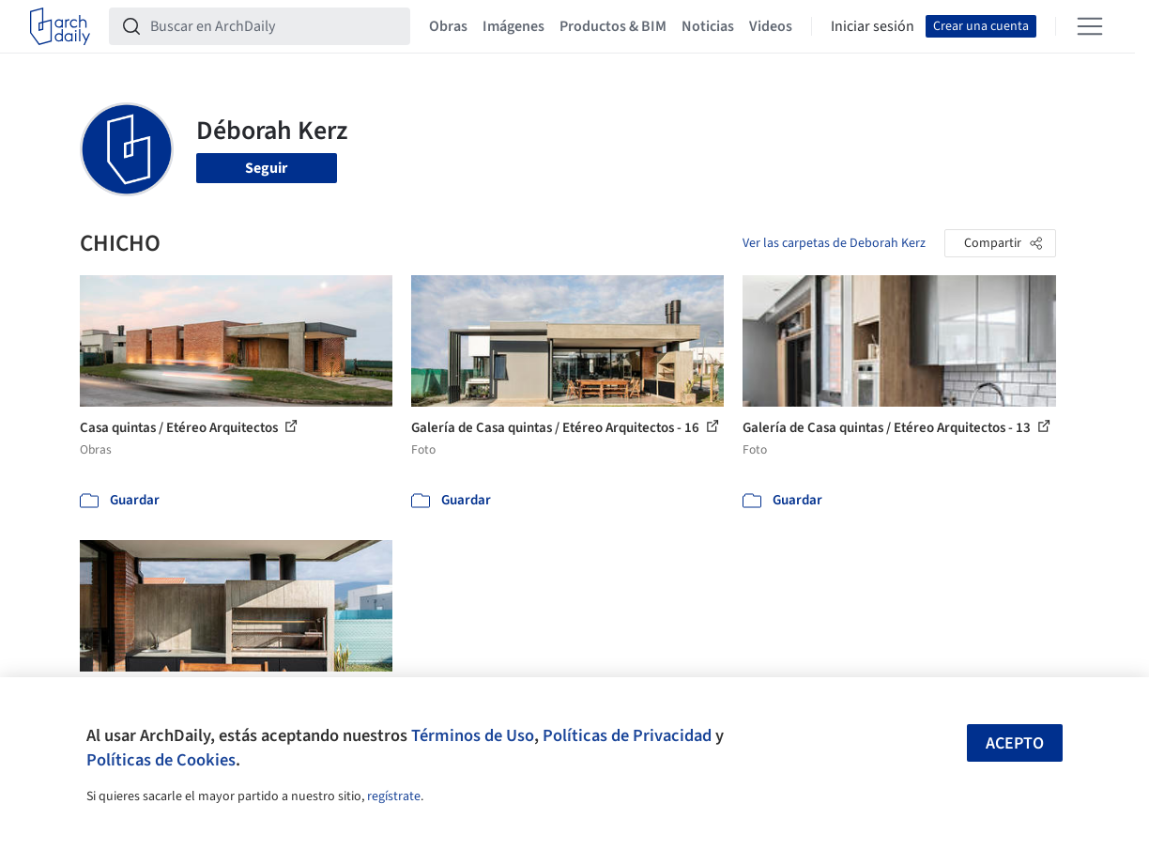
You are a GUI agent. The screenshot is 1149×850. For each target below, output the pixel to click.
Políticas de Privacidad (627, 735)
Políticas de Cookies (161, 760)
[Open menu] (1090, 26)
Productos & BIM (612, 26)
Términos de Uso (472, 735)
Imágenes (513, 26)
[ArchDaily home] (60, 26)
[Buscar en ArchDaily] (274, 26)
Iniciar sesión (872, 26)
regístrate (394, 796)
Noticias (708, 26)
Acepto (1015, 743)
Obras (448, 26)
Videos (770, 26)
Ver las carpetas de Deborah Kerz (834, 243)
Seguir (266, 168)
